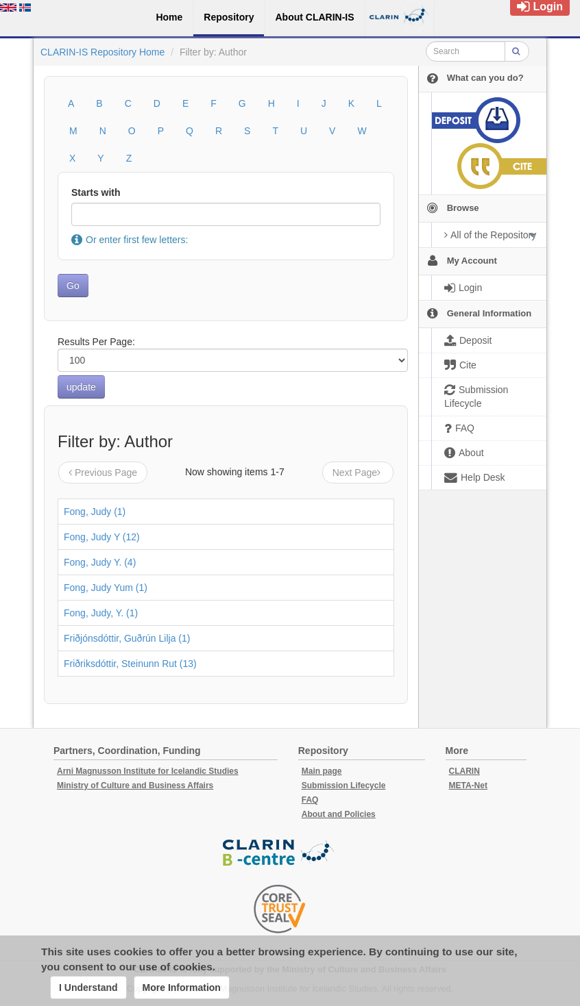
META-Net (468, 785)
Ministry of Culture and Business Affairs (135, 785)
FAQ (310, 800)
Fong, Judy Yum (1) (105, 587)
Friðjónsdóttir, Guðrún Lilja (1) (127, 638)
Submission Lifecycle (344, 785)
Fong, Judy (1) (94, 511)
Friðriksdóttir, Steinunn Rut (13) (130, 663)
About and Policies (339, 814)
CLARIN (464, 771)
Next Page (358, 472)
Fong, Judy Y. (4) (100, 562)
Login (540, 6)
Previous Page (103, 472)
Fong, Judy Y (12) (102, 536)
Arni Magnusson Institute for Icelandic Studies (148, 771)
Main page (322, 771)
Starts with (96, 192)
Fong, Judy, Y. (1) (101, 612)
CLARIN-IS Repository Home (102, 52)
